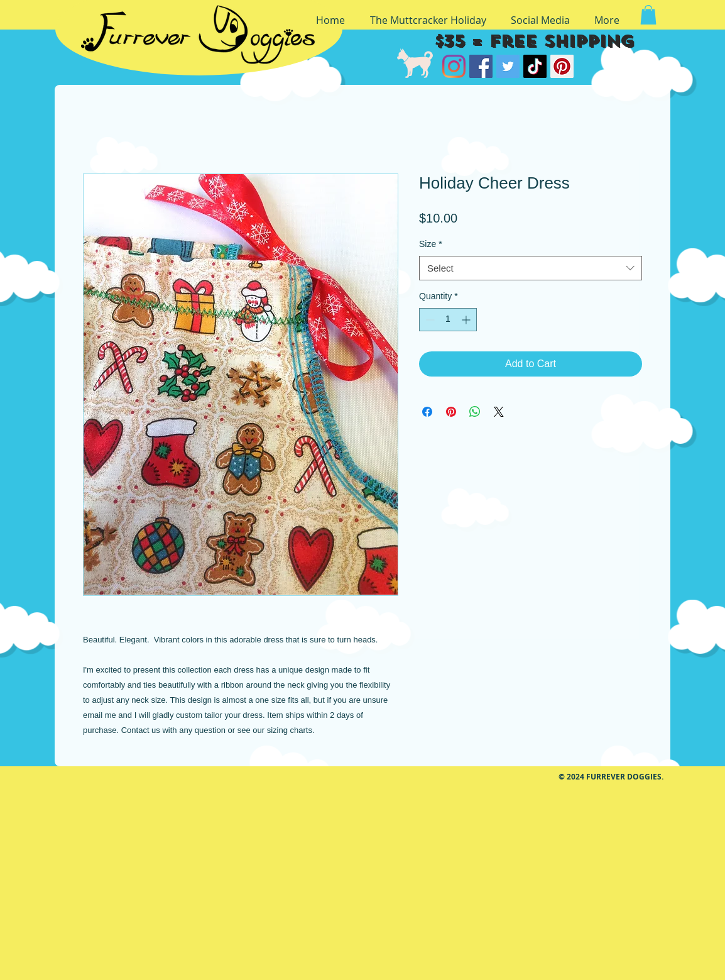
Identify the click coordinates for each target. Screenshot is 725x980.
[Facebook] (481, 66)
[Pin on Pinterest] (451, 411)
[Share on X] (498, 411)
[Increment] (467, 320)
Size (430, 244)
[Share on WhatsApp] (474, 411)
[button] (648, 15)
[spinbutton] (448, 320)
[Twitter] (508, 66)
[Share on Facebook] (427, 411)
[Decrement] (429, 320)
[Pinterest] (562, 66)
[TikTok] (535, 66)
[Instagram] (454, 66)
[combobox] (530, 268)
